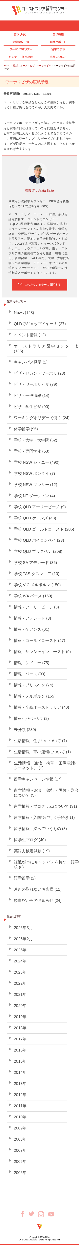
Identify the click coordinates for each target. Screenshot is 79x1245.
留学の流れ (58, 49)
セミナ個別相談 (21, 57)
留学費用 (58, 34)
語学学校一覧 (20, 42)
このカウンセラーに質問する (43, 284)
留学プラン (21, 34)
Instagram (43, 1214)
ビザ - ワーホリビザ (40, 65)
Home (7, 65)
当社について (58, 57)
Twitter (33, 1214)
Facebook (24, 1214)
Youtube (51, 1214)
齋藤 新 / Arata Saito (39, 190)
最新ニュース (20, 65)
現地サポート (58, 42)
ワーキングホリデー (21, 49)
